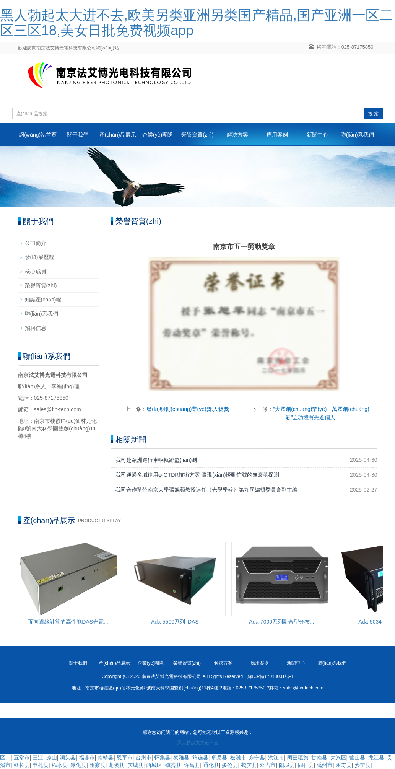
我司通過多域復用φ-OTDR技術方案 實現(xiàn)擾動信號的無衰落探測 (197, 475)
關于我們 (77, 135)
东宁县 (257, 757)
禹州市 (325, 765)
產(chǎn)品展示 (117, 135)
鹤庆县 (249, 765)
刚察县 (97, 765)
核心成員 (35, 271)
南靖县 (106, 757)
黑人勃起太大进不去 (197, 742)
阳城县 (287, 765)
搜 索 (373, 113)
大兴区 (338, 757)
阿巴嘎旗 (298, 757)
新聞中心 (317, 135)
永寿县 (344, 765)
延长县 (22, 765)
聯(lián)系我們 (357, 135)
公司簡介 (35, 243)
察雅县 (181, 757)
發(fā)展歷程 (39, 257)
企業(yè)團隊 (157, 135)
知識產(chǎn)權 (43, 300)
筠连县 (200, 757)
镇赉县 (173, 765)
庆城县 (135, 765)
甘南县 (319, 757)
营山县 (357, 757)
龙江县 (376, 757)
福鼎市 (87, 757)
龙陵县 (116, 765)
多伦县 (230, 765)
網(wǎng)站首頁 (38, 135)
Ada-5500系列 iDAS (175, 622)
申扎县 (41, 765)
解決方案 (237, 135)
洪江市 (276, 757)
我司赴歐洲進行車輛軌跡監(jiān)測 (156, 460)
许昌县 (192, 765)
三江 (38, 757)
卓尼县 (219, 757)
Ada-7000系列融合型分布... (281, 622)
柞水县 (60, 765)
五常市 (22, 757)
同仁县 (306, 765)
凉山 (51, 757)
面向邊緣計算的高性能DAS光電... (68, 622)
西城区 (154, 765)
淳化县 (78, 765)
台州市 (143, 757)
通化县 (211, 765)
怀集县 (162, 757)
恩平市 (125, 757)
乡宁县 (362, 765)
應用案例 (277, 135)
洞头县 (68, 757)
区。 (5, 757)
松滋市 (238, 757)
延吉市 (268, 765)
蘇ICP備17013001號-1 (270, 676)
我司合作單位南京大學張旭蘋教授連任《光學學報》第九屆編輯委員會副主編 (206, 490)
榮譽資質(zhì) (197, 135)
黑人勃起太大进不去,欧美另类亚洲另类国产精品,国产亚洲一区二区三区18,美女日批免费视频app (196, 22)
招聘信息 (35, 328)
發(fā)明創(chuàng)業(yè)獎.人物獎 (187, 409)
